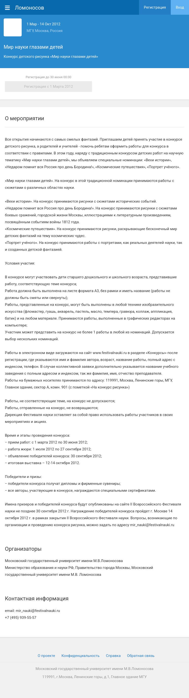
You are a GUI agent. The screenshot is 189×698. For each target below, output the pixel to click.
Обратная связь (140, 655)
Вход (180, 7)
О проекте (46, 655)
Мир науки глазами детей (33, 47)
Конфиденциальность (81, 655)
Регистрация (155, 7)
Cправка (113, 655)
